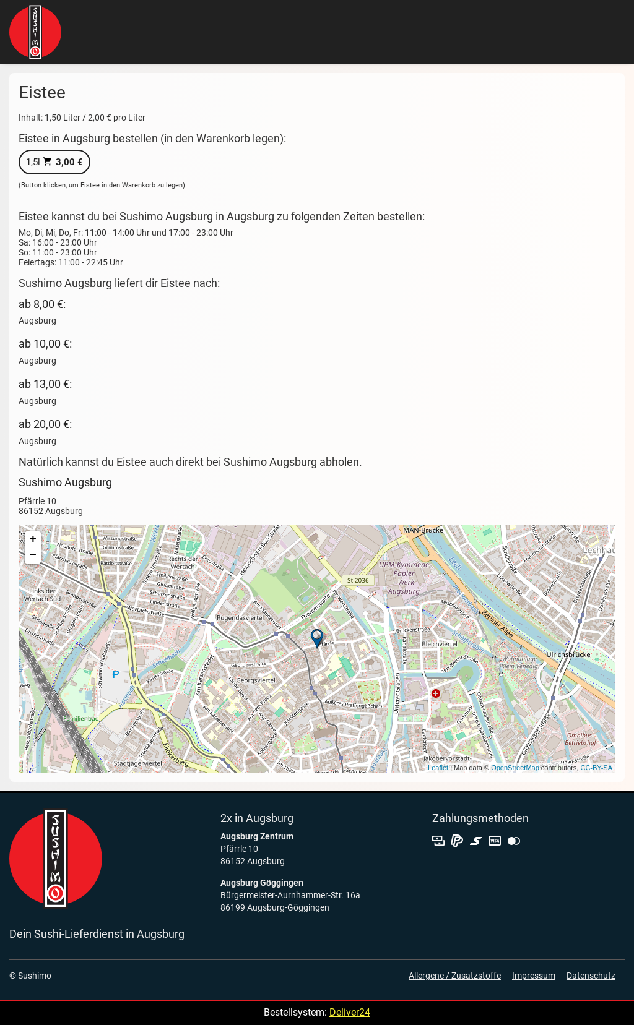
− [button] (33, 555)
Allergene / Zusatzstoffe (455, 975)
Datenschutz (591, 975)
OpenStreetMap (515, 767)
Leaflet (438, 767)
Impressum (533, 975)
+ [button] (33, 539)
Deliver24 (349, 1012)
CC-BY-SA (596, 767)
